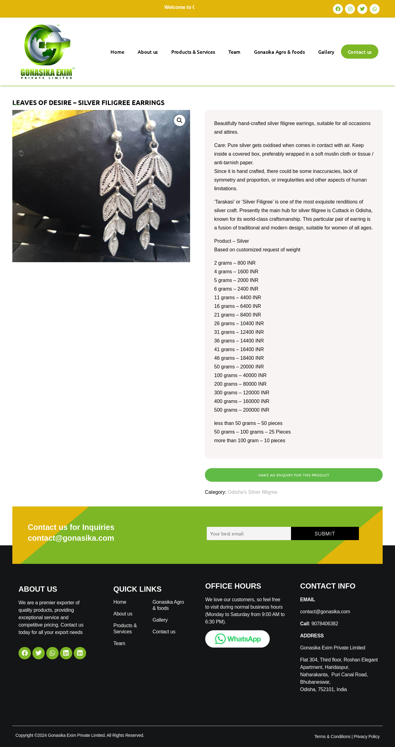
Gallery (326, 51)
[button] (179, 120)
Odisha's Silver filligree (252, 492)
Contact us (360, 51)
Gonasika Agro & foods (279, 51)
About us (148, 51)
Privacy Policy (367, 736)
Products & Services (193, 51)
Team (234, 51)
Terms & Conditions (332, 736)
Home (117, 51)
